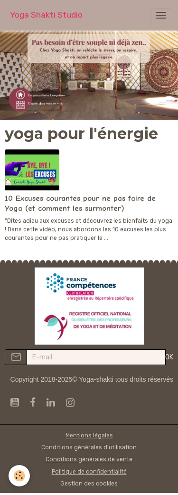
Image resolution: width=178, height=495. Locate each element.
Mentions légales (89, 435)
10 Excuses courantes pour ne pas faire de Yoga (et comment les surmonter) (80, 203)
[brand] (46, 15)
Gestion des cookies (89, 483)
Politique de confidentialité (89, 471)
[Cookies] (19, 475)
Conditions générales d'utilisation (89, 447)
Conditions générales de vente (89, 459)
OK (169, 357)
